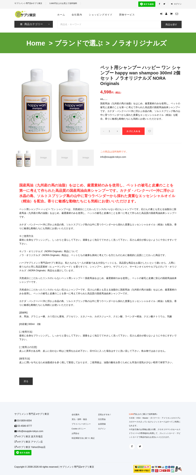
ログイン (176, 4)
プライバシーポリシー (81, 424)
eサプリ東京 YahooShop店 (30, 447)
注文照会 (102, 419)
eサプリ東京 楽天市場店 (28, 436)
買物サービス (127, 14)
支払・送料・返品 (79, 419)
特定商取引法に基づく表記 (83, 438)
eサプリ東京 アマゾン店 (28, 442)
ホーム (61, 14)
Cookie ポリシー (79, 429)
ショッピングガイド (101, 14)
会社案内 (77, 14)
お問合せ (75, 433)
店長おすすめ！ (104, 414)
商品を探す (171, 24)
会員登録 (102, 424)
